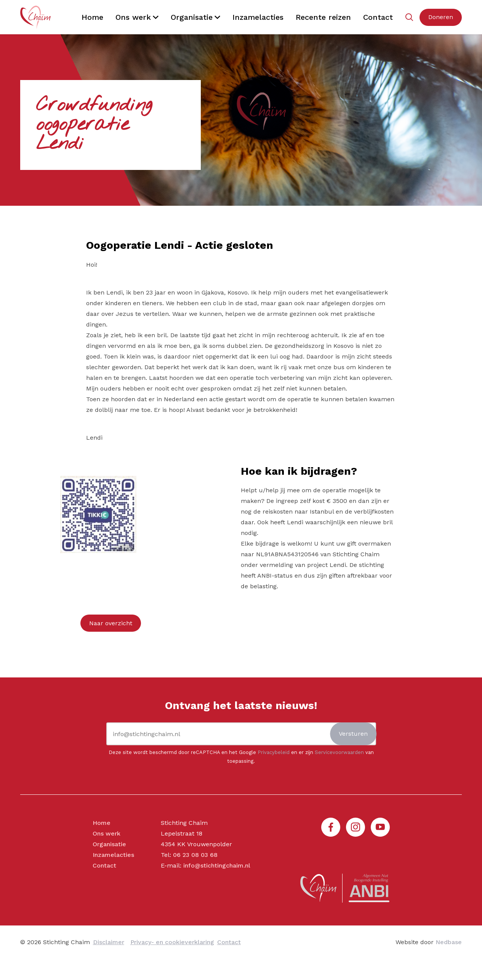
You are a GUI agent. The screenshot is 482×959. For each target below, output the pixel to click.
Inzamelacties (257, 17)
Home (92, 17)
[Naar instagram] (355, 827)
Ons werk (133, 17)
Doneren (440, 17)
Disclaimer (108, 942)
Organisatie (192, 17)
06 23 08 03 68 (195, 854)
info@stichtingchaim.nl (216, 865)
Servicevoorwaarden (339, 752)
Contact (378, 17)
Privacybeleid (274, 752)
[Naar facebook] (330, 827)
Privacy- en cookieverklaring (172, 942)
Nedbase (449, 942)
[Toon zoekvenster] (409, 17)
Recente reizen (323, 17)
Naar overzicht (110, 623)
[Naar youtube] (380, 827)
